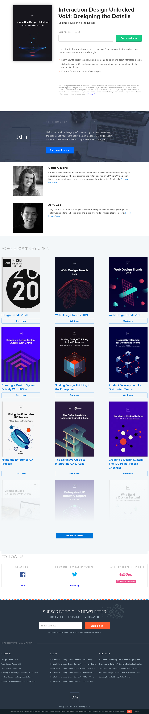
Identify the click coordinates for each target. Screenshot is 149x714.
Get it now (21, 321)
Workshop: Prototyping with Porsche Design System (119, 660)
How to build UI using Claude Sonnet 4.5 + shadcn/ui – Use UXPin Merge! (73, 673)
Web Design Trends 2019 (71, 315)
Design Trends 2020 (14, 315)
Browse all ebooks (74, 535)
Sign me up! (97, 626)
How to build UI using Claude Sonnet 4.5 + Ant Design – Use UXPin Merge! (73, 668)
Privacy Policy (92, 94)
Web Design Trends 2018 (125, 315)
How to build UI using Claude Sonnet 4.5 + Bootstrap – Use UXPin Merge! (73, 660)
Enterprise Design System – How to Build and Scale (119, 673)
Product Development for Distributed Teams (18, 681)
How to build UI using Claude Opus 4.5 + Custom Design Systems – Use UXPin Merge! (73, 681)
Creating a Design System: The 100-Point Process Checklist (126, 464)
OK (129, 711)
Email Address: (69, 32)
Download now (128, 38)
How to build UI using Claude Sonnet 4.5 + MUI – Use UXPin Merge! (73, 677)
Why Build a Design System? (127, 538)
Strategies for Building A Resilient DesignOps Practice (120, 664)
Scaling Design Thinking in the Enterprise (17, 677)
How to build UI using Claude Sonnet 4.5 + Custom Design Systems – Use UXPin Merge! (73, 664)
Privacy (61, 707)
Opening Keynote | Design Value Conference (116, 677)
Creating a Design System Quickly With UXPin (19, 673)
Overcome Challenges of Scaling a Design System (118, 668)
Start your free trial (60, 150)
